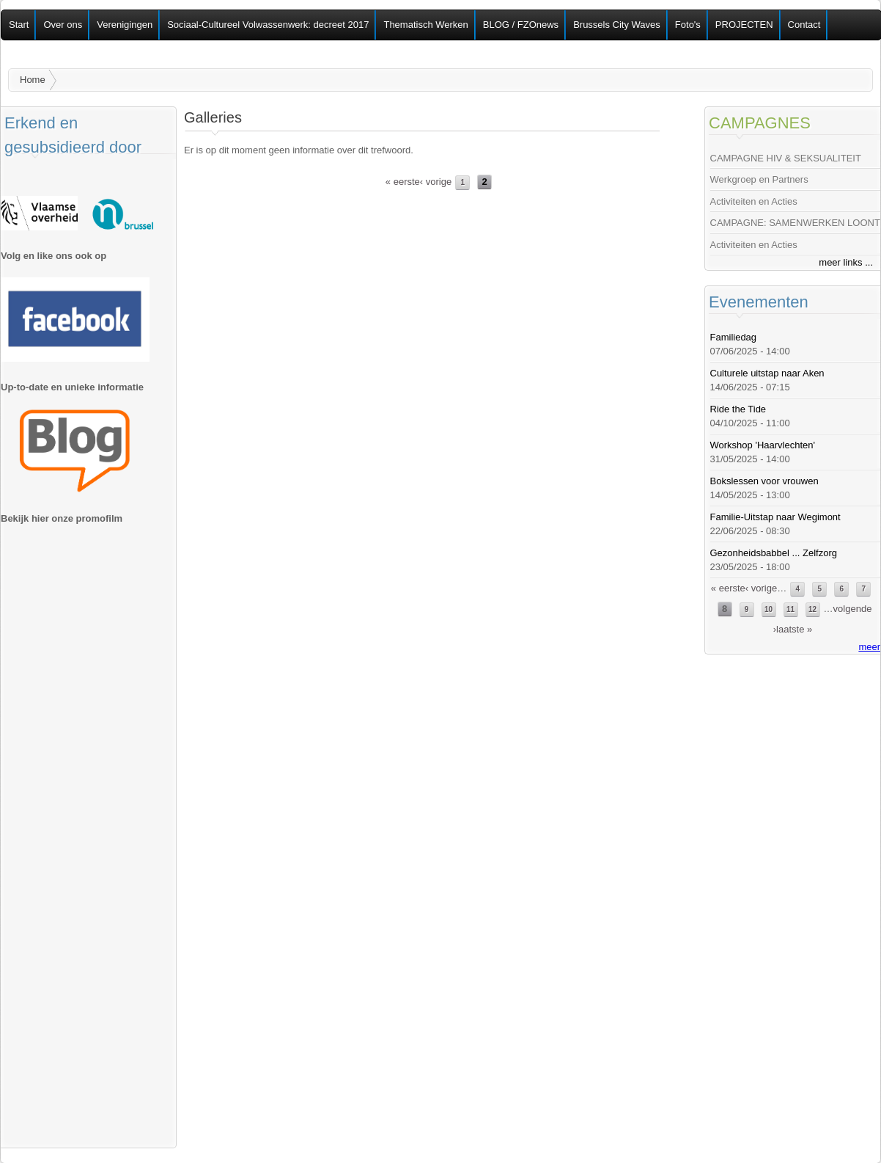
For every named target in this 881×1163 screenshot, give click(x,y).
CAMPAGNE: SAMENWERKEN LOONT (795, 222)
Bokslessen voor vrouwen (764, 480)
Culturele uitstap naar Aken (767, 373)
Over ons (62, 24)
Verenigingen (124, 24)
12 (812, 609)
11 (790, 609)
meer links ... (846, 262)
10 (768, 609)
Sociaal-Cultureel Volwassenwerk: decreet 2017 (268, 24)
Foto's (688, 24)
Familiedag (733, 337)
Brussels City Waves (616, 24)
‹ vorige (435, 181)
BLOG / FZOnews (521, 24)
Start (19, 24)
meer (869, 646)
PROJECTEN (744, 24)
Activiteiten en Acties (753, 201)
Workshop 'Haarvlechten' (762, 445)
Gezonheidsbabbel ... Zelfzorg (773, 552)
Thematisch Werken (425, 24)
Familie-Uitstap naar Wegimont (775, 516)
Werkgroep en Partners (759, 179)
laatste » (794, 629)
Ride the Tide (738, 409)
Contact (804, 24)
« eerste (403, 181)
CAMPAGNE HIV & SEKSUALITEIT (785, 158)
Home (32, 79)
